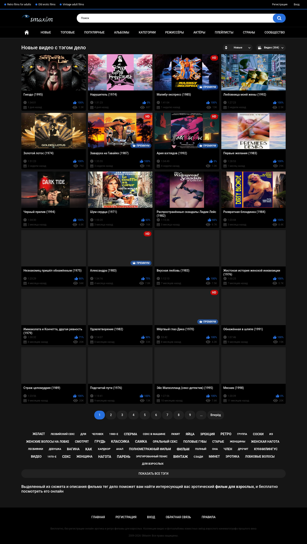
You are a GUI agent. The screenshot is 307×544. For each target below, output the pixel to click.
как (88, 449)
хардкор (104, 449)
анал (119, 449)
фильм (183, 449)
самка (141, 441)
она (215, 449)
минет (214, 456)
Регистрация (279, 4)
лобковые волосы (260, 456)
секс (66, 457)
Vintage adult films (73, 4)
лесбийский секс (63, 434)
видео (36, 456)
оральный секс (165, 441)
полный (200, 449)
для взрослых (153, 463)
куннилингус (266, 449)
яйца (190, 434)
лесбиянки (35, 449)
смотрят (82, 441)
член (228, 449)
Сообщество (275, 32)
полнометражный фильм (150, 449)
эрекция (207, 434)
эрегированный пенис (152, 456)
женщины (237, 441)
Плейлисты (224, 32)
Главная (26, 32)
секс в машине (154, 434)
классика (120, 441)
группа (242, 434)
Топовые (68, 32)
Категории (147, 32)
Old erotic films (46, 4)
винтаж (180, 457)
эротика (232, 456)
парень (123, 457)
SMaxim (146, 535)
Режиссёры (174, 32)
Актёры (199, 32)
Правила (209, 517)
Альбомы (121, 32)
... (201, 415)
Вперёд (215, 415)
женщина (84, 456)
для (83, 434)
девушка (55, 449)
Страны (249, 32)
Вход (297, 4)
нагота (104, 457)
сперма (130, 434)
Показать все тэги (153, 473)
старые (218, 441)
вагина (73, 449)
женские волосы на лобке (47, 441)
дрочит (243, 449)
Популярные (94, 32)
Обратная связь (178, 517)
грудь (100, 441)
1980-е (113, 434)
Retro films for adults (19, 4)
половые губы (195, 441)
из (271, 434)
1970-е (51, 456)
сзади (198, 456)
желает (39, 434)
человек (97, 434)
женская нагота (265, 442)
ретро (225, 434)
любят (175, 434)
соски (258, 434)
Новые (46, 32)
